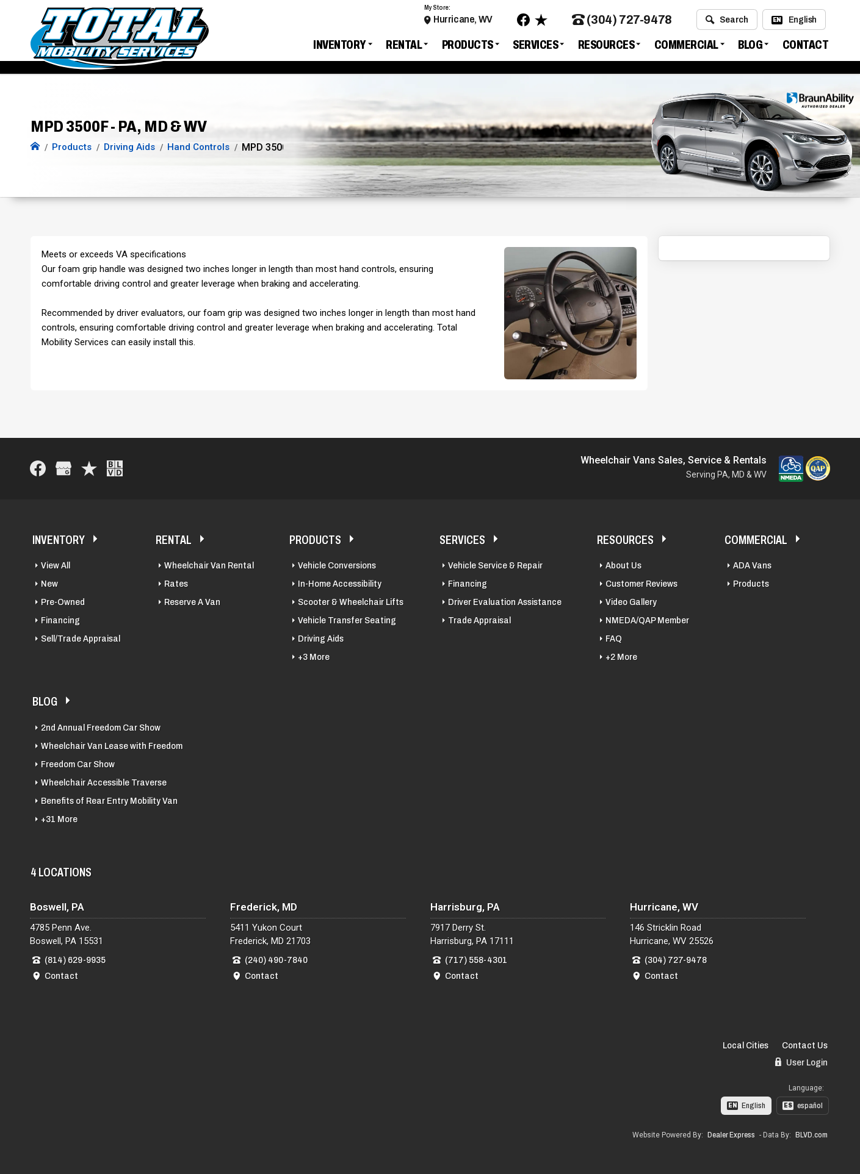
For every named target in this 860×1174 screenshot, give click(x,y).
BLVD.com (811, 1135)
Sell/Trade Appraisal (80, 638)
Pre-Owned (63, 602)
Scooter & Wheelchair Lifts (350, 602)
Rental (404, 45)
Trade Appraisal (479, 620)
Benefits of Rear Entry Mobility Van (109, 801)
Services (535, 45)
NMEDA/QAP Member (647, 620)
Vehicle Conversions (337, 565)
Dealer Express (731, 1135)
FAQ (613, 638)
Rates (176, 584)
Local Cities (745, 1045)
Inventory (339, 45)
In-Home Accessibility (339, 584)
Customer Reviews (641, 584)
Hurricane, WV (463, 20)
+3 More (314, 657)
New (49, 584)
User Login (801, 1062)
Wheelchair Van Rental (209, 565)
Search (727, 20)
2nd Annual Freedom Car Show (101, 727)
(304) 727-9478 (622, 20)
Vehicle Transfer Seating (347, 620)
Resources (606, 45)
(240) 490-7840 (276, 960)
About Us (623, 565)
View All (55, 565)
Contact (805, 45)
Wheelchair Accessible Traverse (104, 782)
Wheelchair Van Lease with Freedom (111, 746)
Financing (60, 620)
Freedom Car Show (78, 764)
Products (467, 45)
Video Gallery (631, 602)
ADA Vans (752, 565)
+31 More (59, 819)
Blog (750, 45)
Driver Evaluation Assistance (505, 602)
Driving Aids (321, 638)
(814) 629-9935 (75, 960)
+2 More (621, 657)
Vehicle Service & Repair (495, 565)
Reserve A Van (192, 602)
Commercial (686, 45)
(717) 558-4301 (476, 960)
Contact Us (805, 1045)
